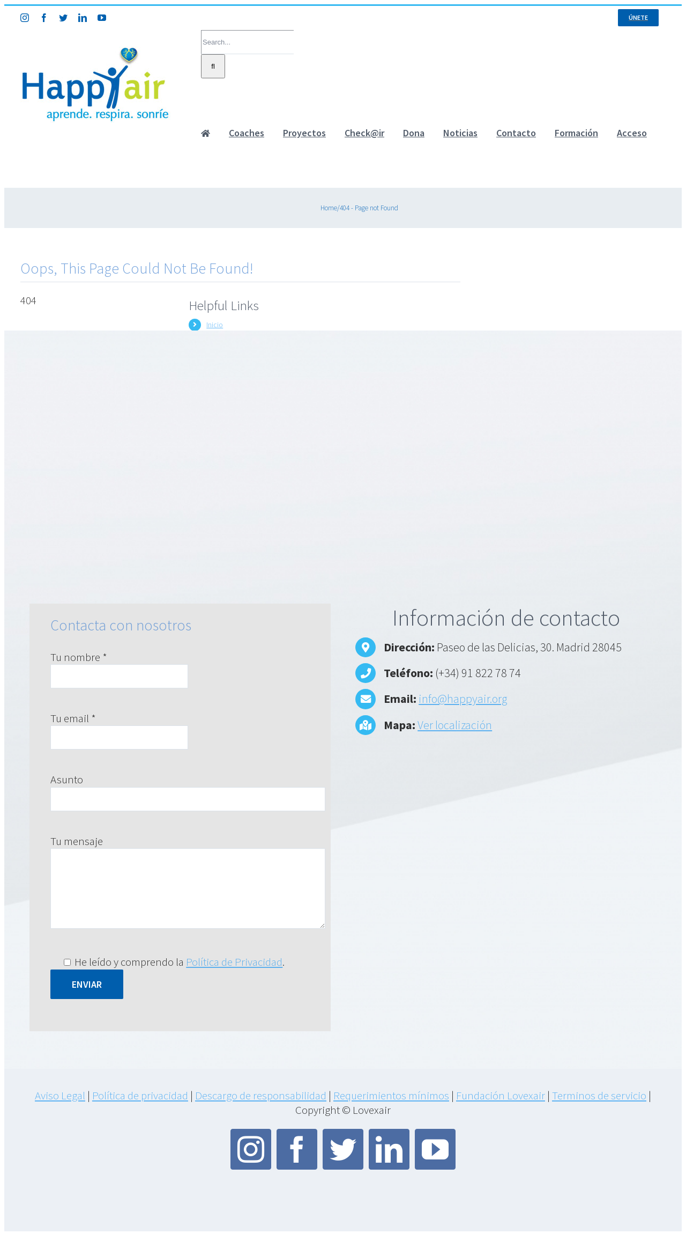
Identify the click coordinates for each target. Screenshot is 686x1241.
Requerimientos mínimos (391, 1095)
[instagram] (250, 1149)
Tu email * (73, 718)
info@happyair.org (463, 698)
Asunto (66, 779)
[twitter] (343, 1149)
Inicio (214, 324)
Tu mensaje (76, 841)
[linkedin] (389, 1149)
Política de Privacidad (234, 961)
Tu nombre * (78, 657)
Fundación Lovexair (500, 1095)
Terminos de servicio (599, 1095)
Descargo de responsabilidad (260, 1095)
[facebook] (297, 1149)
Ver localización (454, 724)
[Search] (213, 66)
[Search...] (247, 42)
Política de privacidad (140, 1095)
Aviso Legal (60, 1095)
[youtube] (435, 1149)
